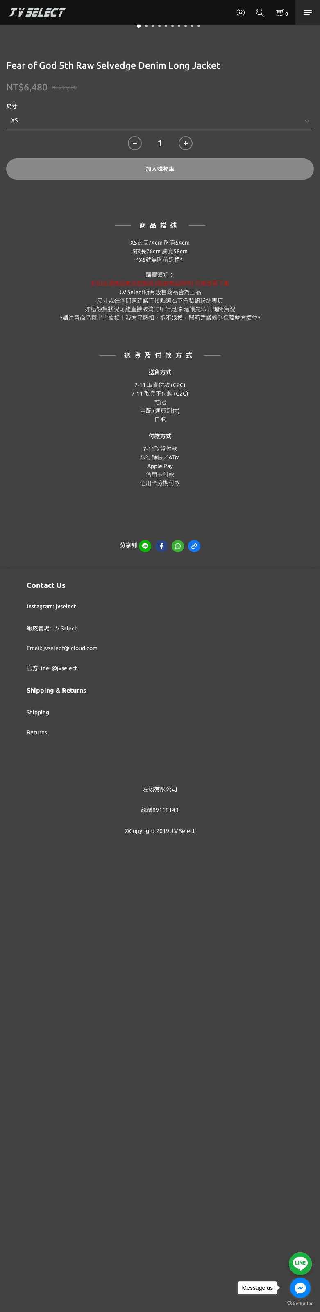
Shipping (38, 712)
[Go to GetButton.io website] (300, 1303)
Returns (37, 732)
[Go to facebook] (300, 1288)
